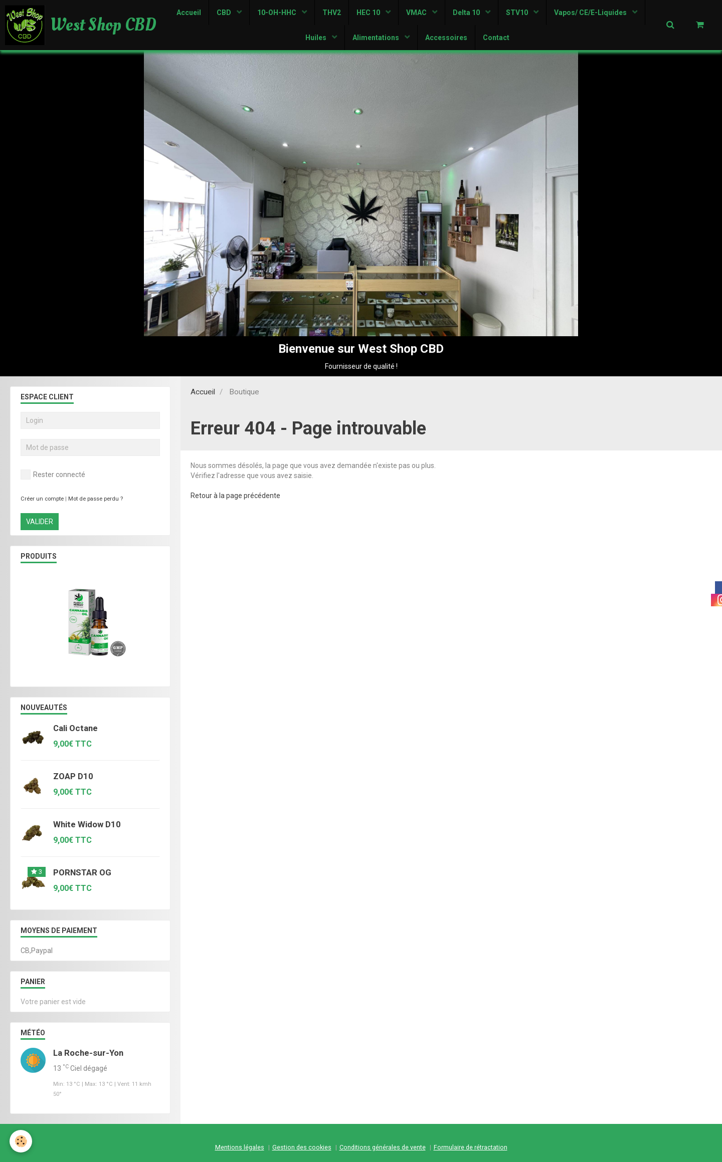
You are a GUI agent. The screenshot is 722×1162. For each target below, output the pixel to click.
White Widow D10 (87, 824)
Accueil (188, 13)
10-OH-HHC (277, 13)
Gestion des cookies (301, 1147)
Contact (496, 38)
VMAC (417, 13)
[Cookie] (21, 1141)
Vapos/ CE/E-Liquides (591, 13)
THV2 (331, 13)
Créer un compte (42, 499)
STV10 (517, 13)
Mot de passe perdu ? (95, 499)
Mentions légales (239, 1147)
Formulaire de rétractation (470, 1147)
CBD (225, 13)
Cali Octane (75, 728)
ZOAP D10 (73, 776)
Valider (39, 522)
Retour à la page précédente (235, 496)
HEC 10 (369, 13)
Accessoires (446, 38)
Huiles (316, 38)
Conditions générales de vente (382, 1147)
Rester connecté (53, 475)
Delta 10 (467, 13)
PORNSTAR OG (82, 872)
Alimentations (376, 38)
